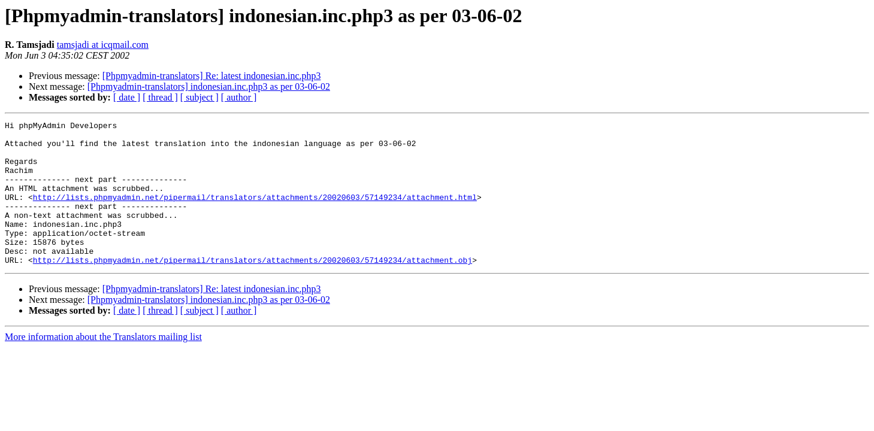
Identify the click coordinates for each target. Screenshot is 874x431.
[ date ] (126, 97)
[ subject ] (199, 97)
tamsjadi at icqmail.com (103, 45)
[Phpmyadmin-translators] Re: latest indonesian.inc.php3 (211, 76)
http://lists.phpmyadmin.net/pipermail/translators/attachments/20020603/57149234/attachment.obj (252, 288)
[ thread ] (160, 97)
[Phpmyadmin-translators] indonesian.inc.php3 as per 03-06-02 (208, 86)
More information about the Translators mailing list (103, 365)
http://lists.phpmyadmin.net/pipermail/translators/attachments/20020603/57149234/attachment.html (255, 213)
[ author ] (239, 97)
